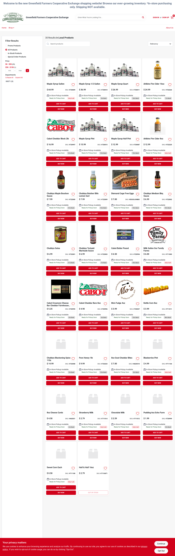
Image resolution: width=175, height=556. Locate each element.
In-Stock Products (15, 53)
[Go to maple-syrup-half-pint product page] (125, 140)
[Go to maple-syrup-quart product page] (125, 85)
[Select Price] (27, 70)
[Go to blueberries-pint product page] (157, 359)
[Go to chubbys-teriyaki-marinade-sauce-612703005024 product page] (93, 250)
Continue (161, 544)
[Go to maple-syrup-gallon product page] (61, 85)
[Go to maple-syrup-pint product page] (93, 140)
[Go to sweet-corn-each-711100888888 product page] (61, 469)
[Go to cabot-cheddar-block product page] (61, 140)
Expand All (19, 77)
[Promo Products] (6, 45)
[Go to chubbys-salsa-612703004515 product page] (61, 250)
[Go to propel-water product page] (157, 304)
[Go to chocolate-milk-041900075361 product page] (125, 414)
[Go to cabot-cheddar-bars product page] (93, 304)
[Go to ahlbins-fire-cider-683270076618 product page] (157, 140)
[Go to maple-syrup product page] (93, 85)
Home (4, 28)
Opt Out (161, 551)
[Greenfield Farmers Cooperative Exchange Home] (13, 17)
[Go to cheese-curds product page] (61, 414)
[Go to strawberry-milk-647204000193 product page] (93, 414)
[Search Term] (111, 17)
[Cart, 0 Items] (172, 17)
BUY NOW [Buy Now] (61, 109)
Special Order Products (17, 56)
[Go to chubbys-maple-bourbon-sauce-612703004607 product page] (61, 195)
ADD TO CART (61, 104)
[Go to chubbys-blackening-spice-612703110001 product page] (61, 359)
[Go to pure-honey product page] (93, 359)
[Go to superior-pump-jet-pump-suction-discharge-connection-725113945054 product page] (93, 469)
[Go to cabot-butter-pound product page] (125, 250)
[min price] (9, 70)
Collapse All (9, 77)
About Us (169, 28)
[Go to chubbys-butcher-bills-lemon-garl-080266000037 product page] (93, 195)
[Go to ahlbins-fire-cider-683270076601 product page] (157, 85)
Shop (11, 28)
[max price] (20, 70)
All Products (12, 49)
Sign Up (165, 17)
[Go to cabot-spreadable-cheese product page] (61, 304)
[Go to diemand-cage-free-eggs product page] (125, 195)
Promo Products (14, 45)
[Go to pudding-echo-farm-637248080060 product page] (157, 414)
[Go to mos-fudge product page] (125, 304)
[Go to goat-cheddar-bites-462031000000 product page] (125, 359)
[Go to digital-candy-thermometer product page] (157, 195)
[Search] (143, 17)
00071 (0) (9, 81)
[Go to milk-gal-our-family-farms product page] (157, 250)
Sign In (156, 17)
